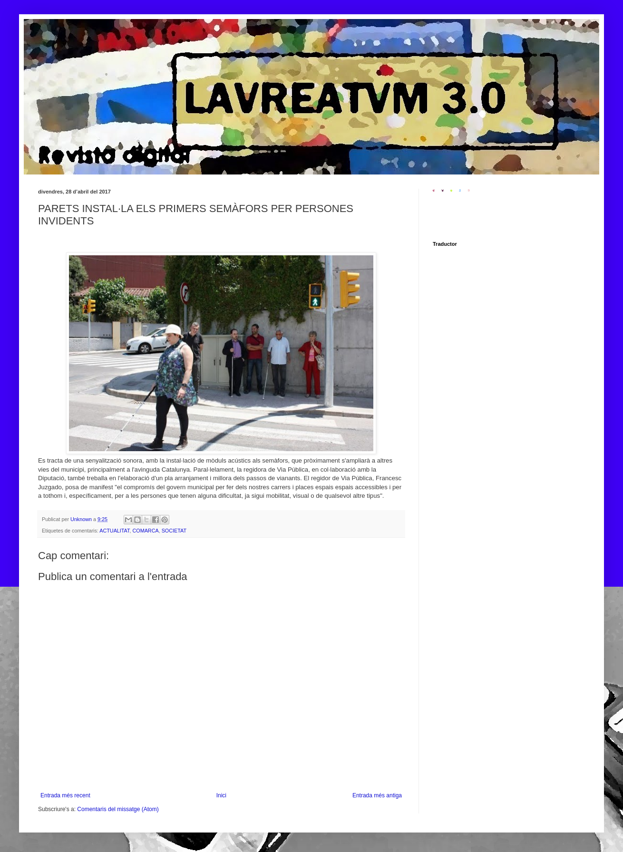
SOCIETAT (174, 530)
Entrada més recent (65, 795)
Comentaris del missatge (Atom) (117, 809)
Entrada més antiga (377, 795)
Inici (221, 795)
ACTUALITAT (114, 530)
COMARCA (145, 530)
